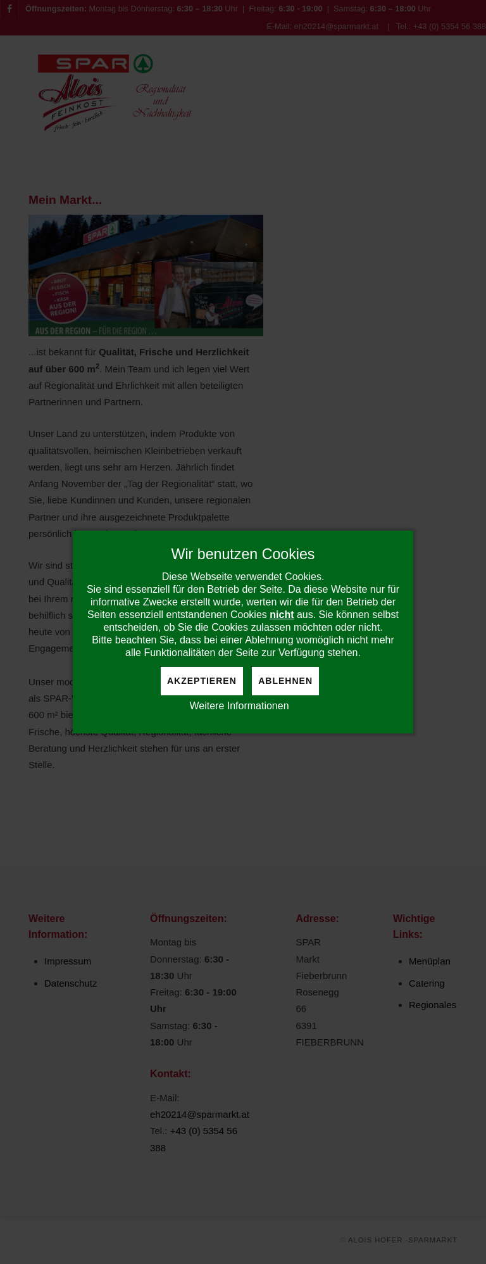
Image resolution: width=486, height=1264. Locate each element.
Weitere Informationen (239, 705)
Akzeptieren (202, 681)
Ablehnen (285, 681)
